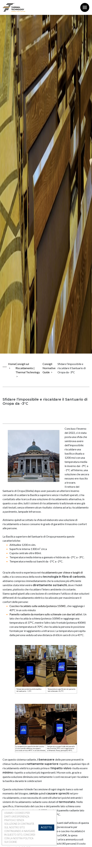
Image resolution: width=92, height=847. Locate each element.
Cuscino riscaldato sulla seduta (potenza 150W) (37, 606)
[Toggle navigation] (84, 7)
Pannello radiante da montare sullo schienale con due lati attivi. (46, 614)
